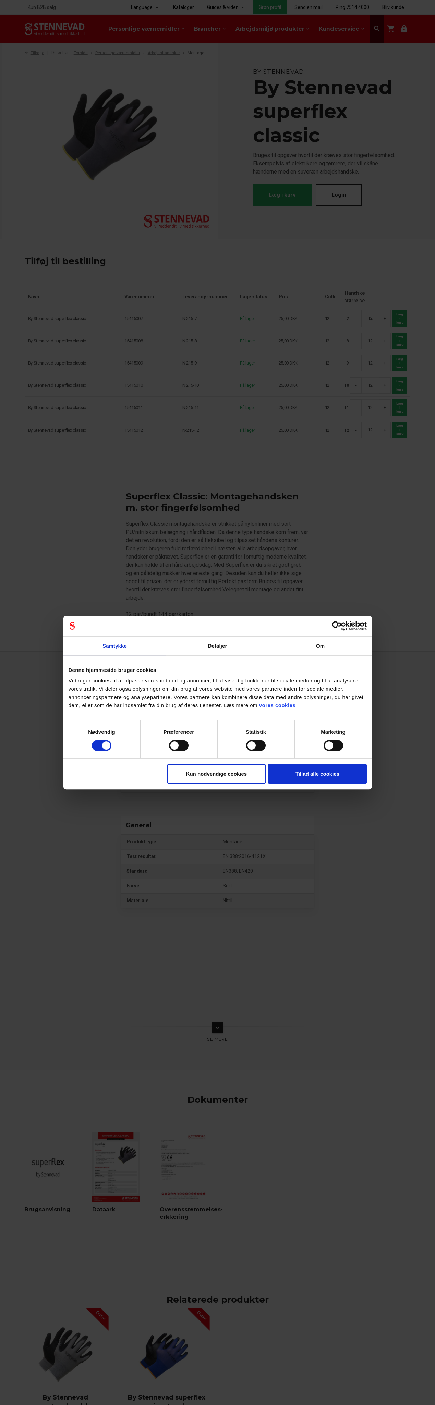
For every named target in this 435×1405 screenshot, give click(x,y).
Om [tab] (320, 646)
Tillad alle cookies (317, 774)
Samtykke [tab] (114, 646)
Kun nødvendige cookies (216, 774)
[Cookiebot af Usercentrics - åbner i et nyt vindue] (337, 626)
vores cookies (277, 705)
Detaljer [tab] (217, 646)
